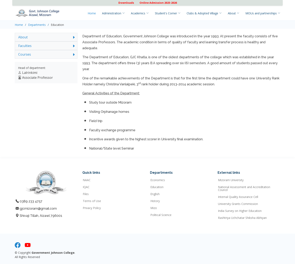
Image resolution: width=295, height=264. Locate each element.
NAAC (87, 180)
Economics (157, 180)
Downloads (126, 3)
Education (156, 187)
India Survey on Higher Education (240, 210)
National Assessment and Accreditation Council (244, 188)
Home (92, 13)
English (155, 194)
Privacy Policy (92, 208)
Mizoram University (231, 180)
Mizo (153, 208)
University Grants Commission (238, 203)
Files (86, 194)
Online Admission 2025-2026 (158, 3)
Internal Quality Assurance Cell (238, 196)
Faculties (25, 45)
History (155, 201)
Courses (24, 54)
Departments (37, 25)
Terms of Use (92, 201)
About (23, 37)
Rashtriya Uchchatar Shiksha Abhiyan (242, 217)
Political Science (160, 215)
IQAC (86, 187)
